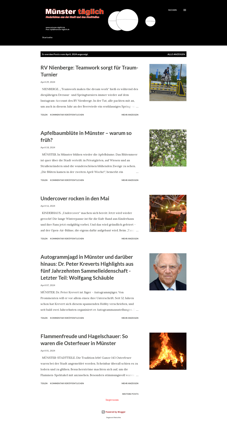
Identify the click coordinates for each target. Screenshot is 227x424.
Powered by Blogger (113, 412)
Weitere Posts (130, 394)
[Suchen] (172, 9)
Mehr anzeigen (130, 114)
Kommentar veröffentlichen (67, 114)
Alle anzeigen (176, 54)
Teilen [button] (44, 114)
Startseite (47, 37)
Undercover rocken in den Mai (75, 198)
